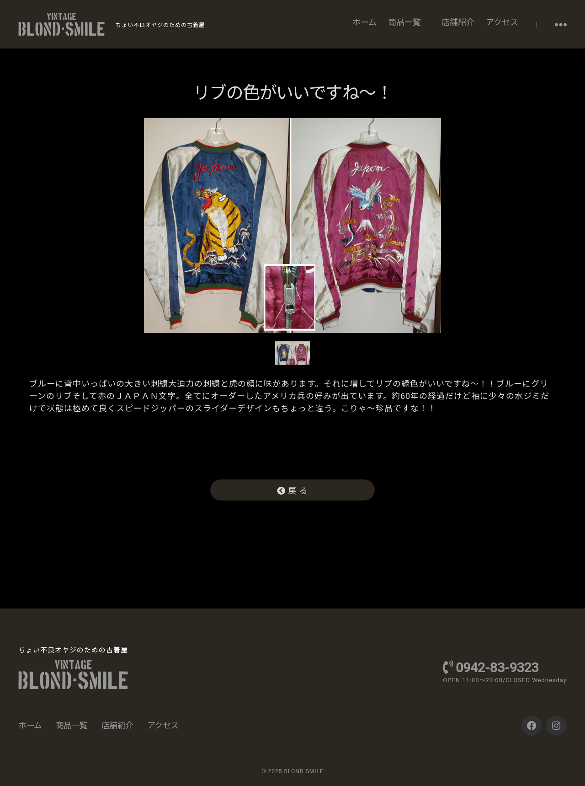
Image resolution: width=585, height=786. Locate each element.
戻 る (292, 490)
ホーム (364, 22)
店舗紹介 (457, 22)
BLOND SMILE (303, 771)
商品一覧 (404, 22)
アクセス (502, 22)
